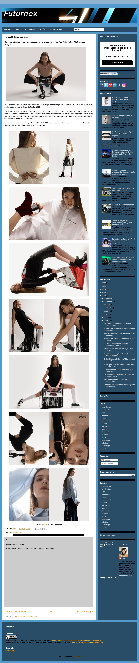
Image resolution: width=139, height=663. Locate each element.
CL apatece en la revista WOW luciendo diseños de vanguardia (123, 241)
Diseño (14, 532)
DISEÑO (42, 29)
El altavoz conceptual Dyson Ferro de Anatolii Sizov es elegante (123, 134)
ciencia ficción (107, 421)
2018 (104, 296)
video (104, 448)
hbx (46, 525)
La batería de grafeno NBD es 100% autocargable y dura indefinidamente (123, 223)
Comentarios (107, 464)
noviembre (108, 301)
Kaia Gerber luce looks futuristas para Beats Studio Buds (122, 99)
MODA (18, 29)
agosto (107, 311)
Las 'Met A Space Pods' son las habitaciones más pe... (116, 345)
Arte (103, 413)
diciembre (108, 298)
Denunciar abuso (107, 535)
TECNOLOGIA (30, 29)
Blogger (77, 656)
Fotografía (106, 432)
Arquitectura (106, 410)
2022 (104, 286)
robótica (105, 443)
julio (106, 314)
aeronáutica (106, 407)
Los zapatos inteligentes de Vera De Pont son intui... (117, 324)
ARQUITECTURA (56, 29)
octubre (107, 305)
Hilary (124, 558)
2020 (104, 289)
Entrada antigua (85, 611)
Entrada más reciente (15, 611)
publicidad (106, 440)
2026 (104, 283)
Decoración (106, 426)
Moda (20, 532)
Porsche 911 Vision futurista (123, 204)
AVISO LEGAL (11, 651)
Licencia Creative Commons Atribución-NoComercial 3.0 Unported (75, 640)
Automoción (106, 415)
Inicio (51, 611)
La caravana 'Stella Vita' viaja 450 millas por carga (123, 189)
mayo (106, 320)
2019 (104, 292)
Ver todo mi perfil (126, 576)
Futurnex (20, 13)
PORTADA (7, 29)
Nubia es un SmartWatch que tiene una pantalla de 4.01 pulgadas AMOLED (123, 259)
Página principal (107, 542)
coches (104, 424)
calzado (105, 418)
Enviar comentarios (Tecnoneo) (26, 616)
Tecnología (106, 446)
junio (106, 317)
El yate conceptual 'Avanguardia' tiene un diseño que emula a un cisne (123, 172)
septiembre (108, 308)
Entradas (105, 460)
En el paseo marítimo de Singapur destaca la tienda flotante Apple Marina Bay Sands (122, 153)
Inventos (105, 435)
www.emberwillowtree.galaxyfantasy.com (87, 642)
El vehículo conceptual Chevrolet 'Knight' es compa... (116, 355)
